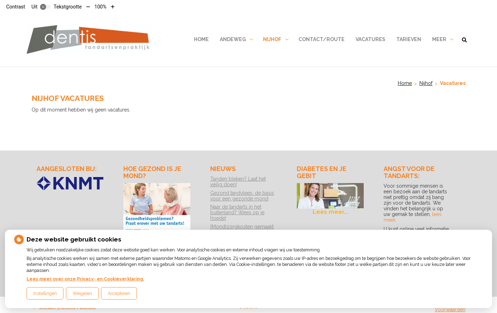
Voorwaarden (450, 309)
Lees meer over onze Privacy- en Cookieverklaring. (85, 278)
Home (201, 39)
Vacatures (370, 39)
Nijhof (272, 39)
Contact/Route (321, 39)
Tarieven (408, 39)
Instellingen (45, 293)
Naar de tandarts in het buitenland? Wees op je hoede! (237, 212)
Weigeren (82, 293)
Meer (439, 39)
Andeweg (233, 39)
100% (100, 7)
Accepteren (119, 293)
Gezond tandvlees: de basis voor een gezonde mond (242, 195)
